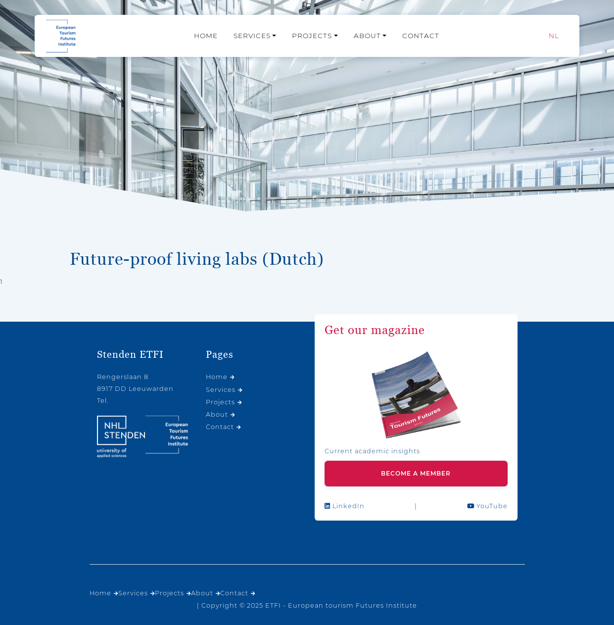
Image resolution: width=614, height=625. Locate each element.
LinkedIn (345, 506)
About (367, 36)
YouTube (487, 506)
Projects (312, 36)
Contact (420, 36)
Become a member (416, 473)
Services (252, 36)
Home (206, 36)
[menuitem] (554, 36)
